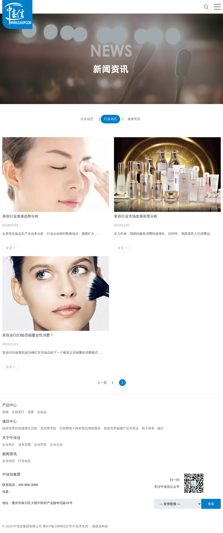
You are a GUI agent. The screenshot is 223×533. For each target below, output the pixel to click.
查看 (211, 504)
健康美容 (134, 118)
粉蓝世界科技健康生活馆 (19, 428)
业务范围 (24, 444)
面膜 (5, 412)
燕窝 (31, 412)
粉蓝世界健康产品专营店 (121, 428)
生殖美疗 (18, 412)
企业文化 (56, 444)
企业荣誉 (40, 444)
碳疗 (161, 428)
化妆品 (42, 412)
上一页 (102, 386)
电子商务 (148, 428)
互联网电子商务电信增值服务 (80, 428)
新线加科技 (100, 526)
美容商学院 (48, 428)
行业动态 (110, 118)
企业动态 (86, 118)
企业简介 (8, 444)
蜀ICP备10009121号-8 (59, 526)
